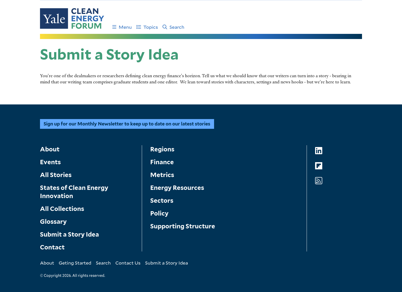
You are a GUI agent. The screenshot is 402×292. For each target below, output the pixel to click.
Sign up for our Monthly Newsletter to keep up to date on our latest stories (127, 123)
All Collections (62, 208)
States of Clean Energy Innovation (74, 192)
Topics (147, 27)
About (49, 149)
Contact (52, 247)
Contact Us (127, 263)
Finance (162, 162)
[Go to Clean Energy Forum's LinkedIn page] (318, 150)
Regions (162, 149)
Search (173, 27)
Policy (159, 213)
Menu (122, 27)
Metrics (162, 175)
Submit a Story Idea (69, 234)
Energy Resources (177, 187)
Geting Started (75, 263)
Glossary (53, 221)
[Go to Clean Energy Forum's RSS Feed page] (318, 180)
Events (50, 162)
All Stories (56, 175)
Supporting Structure (182, 226)
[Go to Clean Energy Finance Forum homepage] (72, 18)
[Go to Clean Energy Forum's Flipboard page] (318, 165)
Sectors (161, 200)
